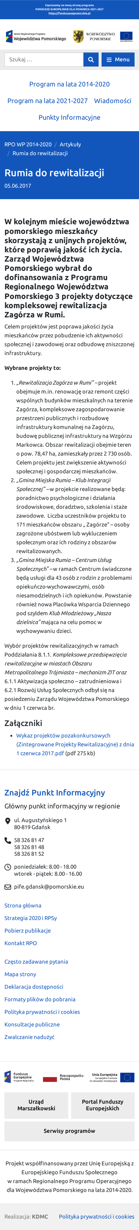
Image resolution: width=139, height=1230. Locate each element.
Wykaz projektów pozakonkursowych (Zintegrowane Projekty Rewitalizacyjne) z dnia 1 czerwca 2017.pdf (75, 744)
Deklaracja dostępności (33, 987)
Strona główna (23, 905)
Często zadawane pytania (36, 961)
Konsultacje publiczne (32, 1024)
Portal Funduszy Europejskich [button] (102, 1105)
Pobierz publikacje (27, 930)
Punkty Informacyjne (69, 117)
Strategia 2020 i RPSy (30, 918)
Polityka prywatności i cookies (42, 1012)
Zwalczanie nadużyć (29, 1037)
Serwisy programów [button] (69, 1131)
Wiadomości (113, 100)
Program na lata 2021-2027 (47, 100)
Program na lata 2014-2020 (69, 84)
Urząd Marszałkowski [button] (36, 1105)
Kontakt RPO (20, 943)
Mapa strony (20, 974)
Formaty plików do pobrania (40, 999)
